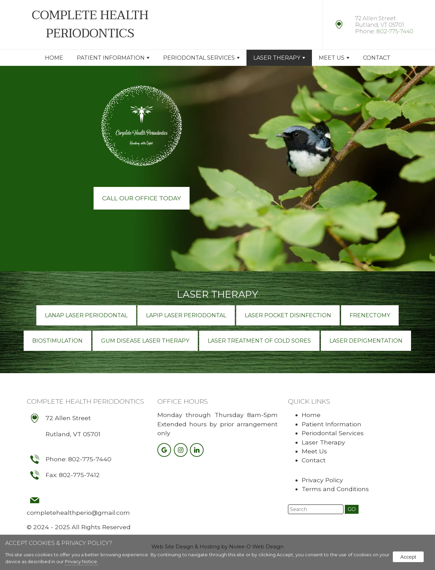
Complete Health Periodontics (85, 401)
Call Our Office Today (141, 198)
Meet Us (334, 58)
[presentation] (164, 450)
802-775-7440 (394, 31)
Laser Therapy (279, 58)
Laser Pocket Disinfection (288, 315)
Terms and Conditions (335, 488)
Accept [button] (408, 557)
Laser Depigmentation (365, 340)
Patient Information (113, 58)
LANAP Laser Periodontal (86, 315)
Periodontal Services (201, 58)
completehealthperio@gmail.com (78, 512)
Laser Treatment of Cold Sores (259, 340)
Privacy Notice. (81, 561)
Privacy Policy (322, 480)
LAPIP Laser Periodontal (186, 315)
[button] (352, 509)
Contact (376, 58)
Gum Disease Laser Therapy (145, 340)
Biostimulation (57, 340)
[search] (315, 509)
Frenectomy (370, 315)
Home (54, 58)
